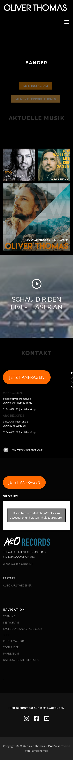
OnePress (54, 746)
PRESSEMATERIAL (14, 641)
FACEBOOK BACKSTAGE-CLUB (22, 629)
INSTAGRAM (11, 622)
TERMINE (9, 616)
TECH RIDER (11, 647)
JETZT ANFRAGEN (26, 383)
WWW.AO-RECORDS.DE (18, 564)
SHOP (6, 635)
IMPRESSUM (11, 653)
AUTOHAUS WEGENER (17, 585)
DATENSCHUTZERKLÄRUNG (21, 660)
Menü (66, 22)
